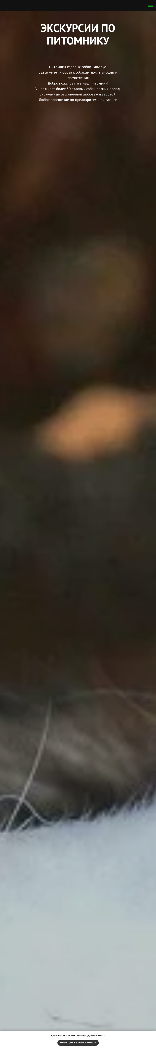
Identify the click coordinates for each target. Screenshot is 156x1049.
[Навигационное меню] (150, 5)
